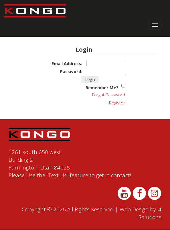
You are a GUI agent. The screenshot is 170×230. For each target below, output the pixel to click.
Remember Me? (102, 87)
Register (117, 103)
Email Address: (67, 63)
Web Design (134, 209)
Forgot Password (108, 95)
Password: (71, 71)
